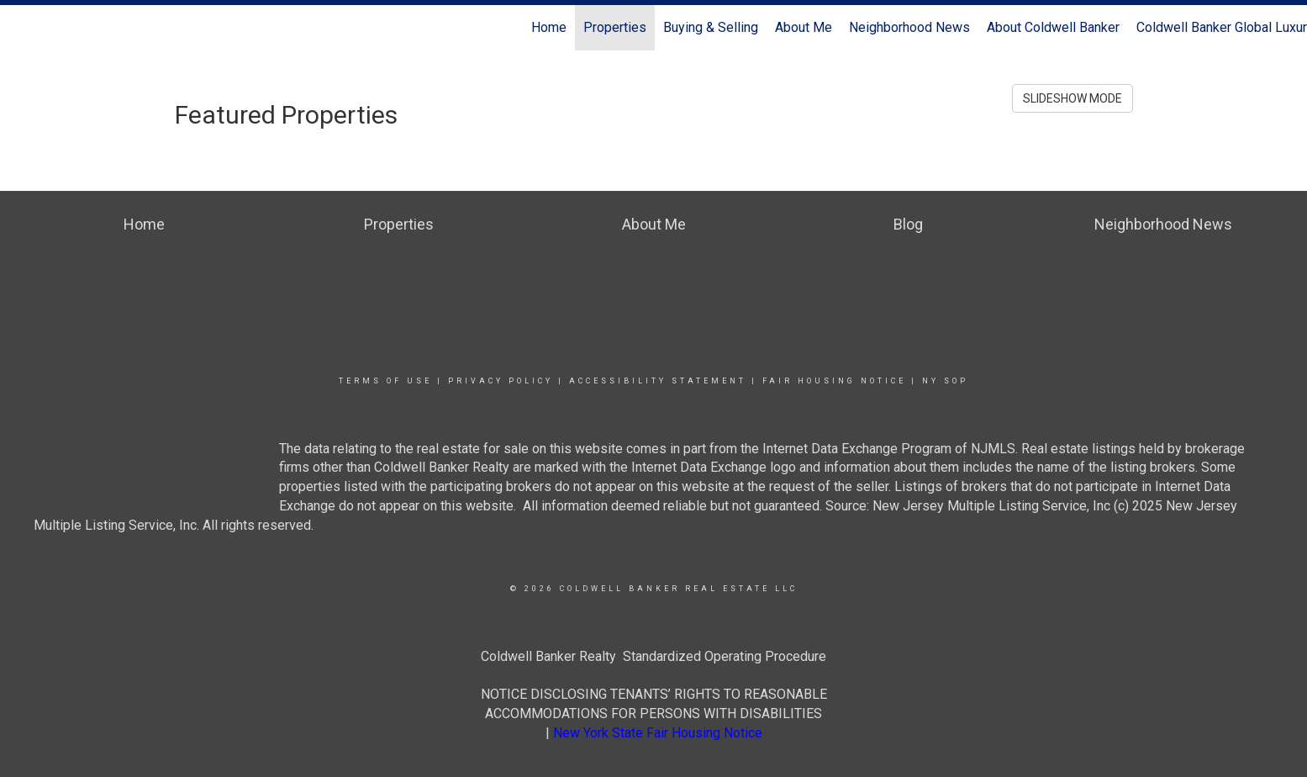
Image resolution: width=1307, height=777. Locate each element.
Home (549, 27)
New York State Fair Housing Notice (657, 733)
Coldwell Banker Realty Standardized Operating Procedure (653, 656)
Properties (614, 27)
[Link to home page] (21, 27)
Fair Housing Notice (834, 381)
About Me (803, 27)
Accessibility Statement (657, 381)
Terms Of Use (385, 381)
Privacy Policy (500, 381)
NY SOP (945, 381)
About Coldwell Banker (1053, 27)
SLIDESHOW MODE (1072, 98)
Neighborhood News (909, 27)
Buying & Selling (710, 27)
